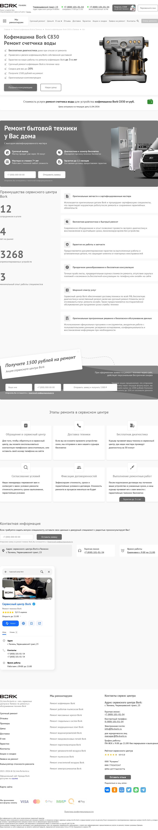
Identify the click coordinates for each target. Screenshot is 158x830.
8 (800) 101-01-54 (114, 721)
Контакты (131, 21)
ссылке (15, 778)
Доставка (77, 21)
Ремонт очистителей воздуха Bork (67, 762)
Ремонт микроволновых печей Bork (68, 738)
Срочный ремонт (37, 21)
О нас (58, 21)
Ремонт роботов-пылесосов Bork (66, 709)
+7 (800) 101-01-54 (74, 7)
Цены (50, 21)
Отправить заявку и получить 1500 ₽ (90, 387)
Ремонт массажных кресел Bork (66, 715)
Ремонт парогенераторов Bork (65, 744)
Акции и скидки (100, 21)
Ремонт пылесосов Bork (62, 756)
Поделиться (107, 790)
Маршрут (10, 623)
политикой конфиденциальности (41, 393)
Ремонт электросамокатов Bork (65, 768)
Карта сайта (6, 786)
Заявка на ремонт (117, 21)
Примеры (5, 723)
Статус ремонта (150, 21)
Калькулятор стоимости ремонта (17, 764)
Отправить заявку (52, 174)
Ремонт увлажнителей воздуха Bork (68, 750)
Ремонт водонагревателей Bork (66, 732)
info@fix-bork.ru (113, 728)
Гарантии (87, 21)
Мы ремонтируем (13, 21)
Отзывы (67, 21)
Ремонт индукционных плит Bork (66, 727)
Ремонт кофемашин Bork (62, 703)
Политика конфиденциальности (79, 811)
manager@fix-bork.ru (116, 736)
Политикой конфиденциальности (60, 542)
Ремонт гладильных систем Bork (66, 721)
